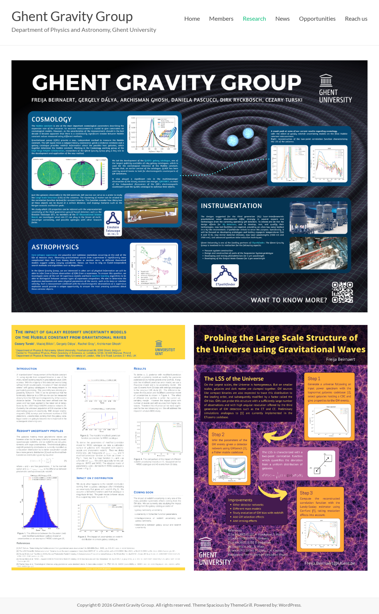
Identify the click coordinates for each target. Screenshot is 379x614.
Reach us (356, 18)
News (282, 18)
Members (221, 18)
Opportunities (317, 18)
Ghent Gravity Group (72, 16)
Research (254, 18)
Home (192, 18)
